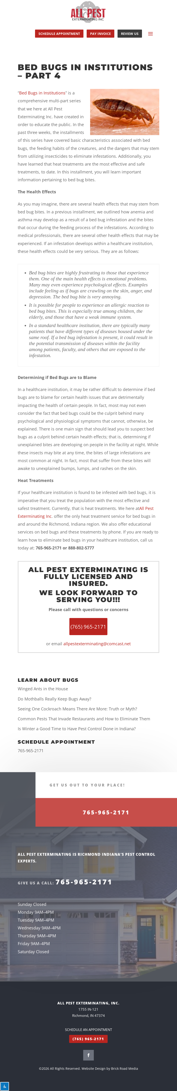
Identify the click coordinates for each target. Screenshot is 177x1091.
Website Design (94, 1068)
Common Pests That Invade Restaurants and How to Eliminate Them (84, 718)
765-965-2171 (31, 750)
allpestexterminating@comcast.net (97, 643)
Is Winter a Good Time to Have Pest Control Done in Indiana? (77, 728)
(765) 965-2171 (88, 1038)
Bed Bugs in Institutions (42, 93)
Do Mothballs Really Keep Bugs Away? (54, 699)
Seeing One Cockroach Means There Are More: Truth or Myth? (77, 709)
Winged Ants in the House (43, 688)
